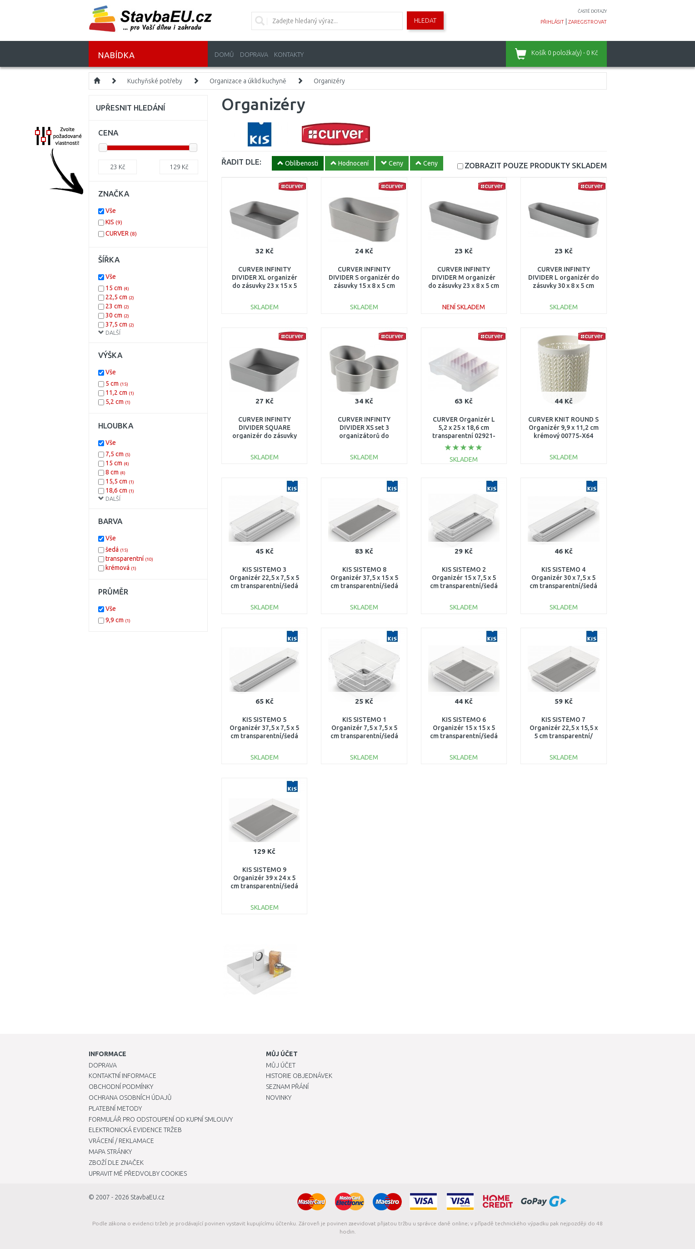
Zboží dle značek (116, 1162)
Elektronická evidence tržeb (135, 1129)
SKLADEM (536, 165)
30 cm (117, 315)
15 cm (117, 288)
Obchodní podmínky (121, 1086)
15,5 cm (119, 481)
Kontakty (289, 54)
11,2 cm (119, 392)
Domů (224, 54)
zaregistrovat (587, 22)
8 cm (115, 472)
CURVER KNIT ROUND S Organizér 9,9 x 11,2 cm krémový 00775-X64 (563, 427)
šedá (116, 549)
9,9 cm (117, 620)
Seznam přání (287, 1086)
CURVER (121, 233)
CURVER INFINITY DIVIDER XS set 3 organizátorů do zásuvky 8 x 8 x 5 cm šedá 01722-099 (364, 436)
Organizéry (329, 81)
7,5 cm (117, 454)
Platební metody (115, 1108)
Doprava (254, 54)
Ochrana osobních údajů (130, 1097)
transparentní (129, 558)
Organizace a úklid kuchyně (248, 81)
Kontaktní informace (122, 1075)
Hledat (425, 20)
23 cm (117, 306)
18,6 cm (119, 490)
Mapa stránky (110, 1151)
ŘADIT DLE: (241, 161)
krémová (120, 567)
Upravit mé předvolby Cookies (138, 1173)
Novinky (278, 1097)
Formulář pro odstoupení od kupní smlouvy (161, 1119)
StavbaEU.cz (147, 1197)
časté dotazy (592, 11)
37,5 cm (119, 324)
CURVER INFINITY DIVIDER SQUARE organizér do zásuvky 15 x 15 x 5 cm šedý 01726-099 (264, 436)
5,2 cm (117, 401)
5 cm (116, 383)
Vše (110, 210)
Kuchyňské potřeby (154, 81)
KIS (113, 222)
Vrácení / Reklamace (121, 1140)
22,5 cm (119, 297)
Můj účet (280, 1065)
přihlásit (552, 22)
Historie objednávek (299, 1075)
